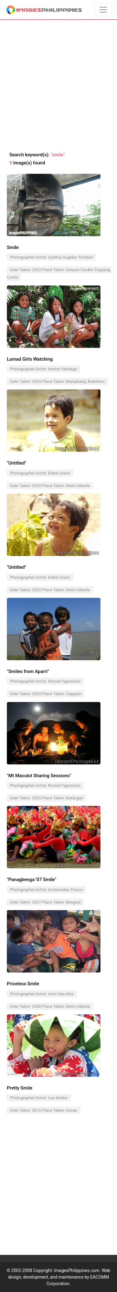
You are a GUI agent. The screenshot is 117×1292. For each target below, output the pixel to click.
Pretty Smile (19, 1088)
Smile (13, 247)
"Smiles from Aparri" (28, 671)
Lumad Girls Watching (30, 359)
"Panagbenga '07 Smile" (31, 879)
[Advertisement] (58, 85)
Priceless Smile (23, 984)
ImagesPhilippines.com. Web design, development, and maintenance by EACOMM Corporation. (59, 1277)
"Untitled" (16, 463)
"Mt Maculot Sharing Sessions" (39, 775)
